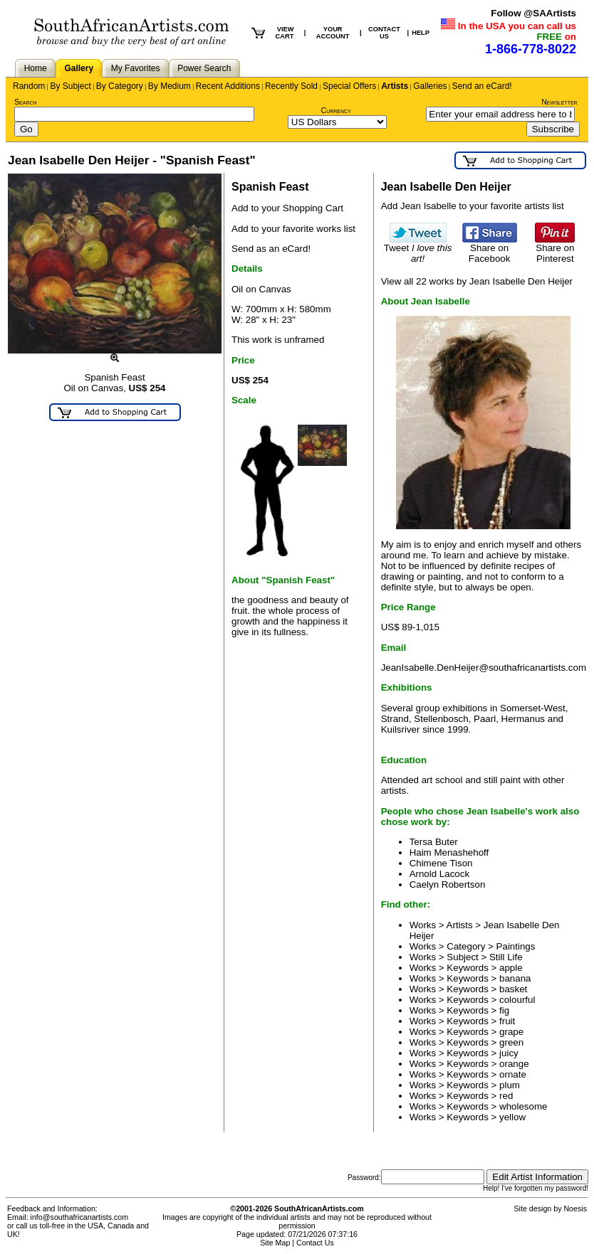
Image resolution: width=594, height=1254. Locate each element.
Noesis (575, 1208)
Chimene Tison (441, 863)
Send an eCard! (482, 86)
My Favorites (135, 68)
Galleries (430, 86)
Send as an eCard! (271, 248)
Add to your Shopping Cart (287, 208)
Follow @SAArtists (533, 13)
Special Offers (349, 86)
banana (515, 978)
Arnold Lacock (439, 873)
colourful (517, 999)
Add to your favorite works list (293, 228)
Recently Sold (291, 86)
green (511, 1042)
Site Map (275, 1242)
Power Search (204, 68)
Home (35, 68)
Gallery (78, 68)
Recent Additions (228, 86)
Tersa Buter (434, 841)
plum (509, 1085)
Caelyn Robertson (448, 884)
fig (504, 1010)
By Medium (169, 86)
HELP (420, 32)
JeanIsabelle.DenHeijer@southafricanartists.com (483, 667)
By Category (119, 86)
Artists (394, 86)
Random (29, 86)
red (506, 1095)
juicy (509, 1053)
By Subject (70, 86)
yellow (512, 1117)
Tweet (418, 249)
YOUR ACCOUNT (333, 33)
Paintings (516, 946)
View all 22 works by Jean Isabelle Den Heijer (477, 281)
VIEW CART (284, 33)
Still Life (506, 957)
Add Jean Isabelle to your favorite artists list (472, 206)
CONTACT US (384, 33)
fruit (507, 1021)
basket (513, 989)
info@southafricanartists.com (80, 1217)
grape (511, 1031)
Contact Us (315, 1242)
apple (511, 967)
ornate (512, 1074)
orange (514, 1063)
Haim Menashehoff (449, 852)
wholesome (523, 1106)
